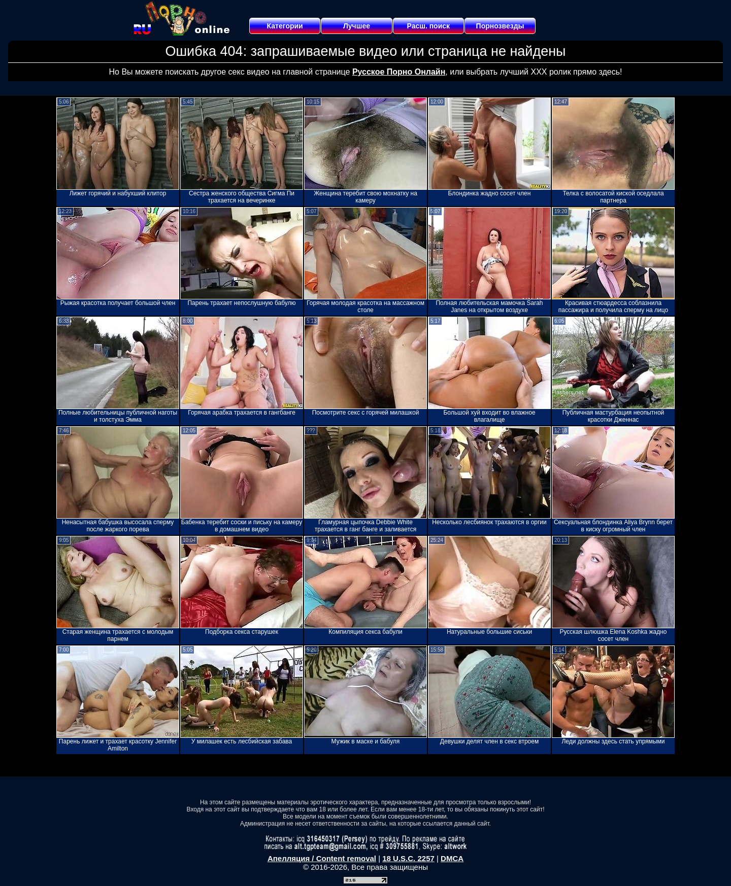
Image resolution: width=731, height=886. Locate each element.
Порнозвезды (500, 26)
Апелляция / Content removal (322, 858)
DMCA (452, 858)
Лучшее (356, 26)
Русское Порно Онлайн (398, 71)
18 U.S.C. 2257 (408, 858)
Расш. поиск (428, 26)
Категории (285, 26)
